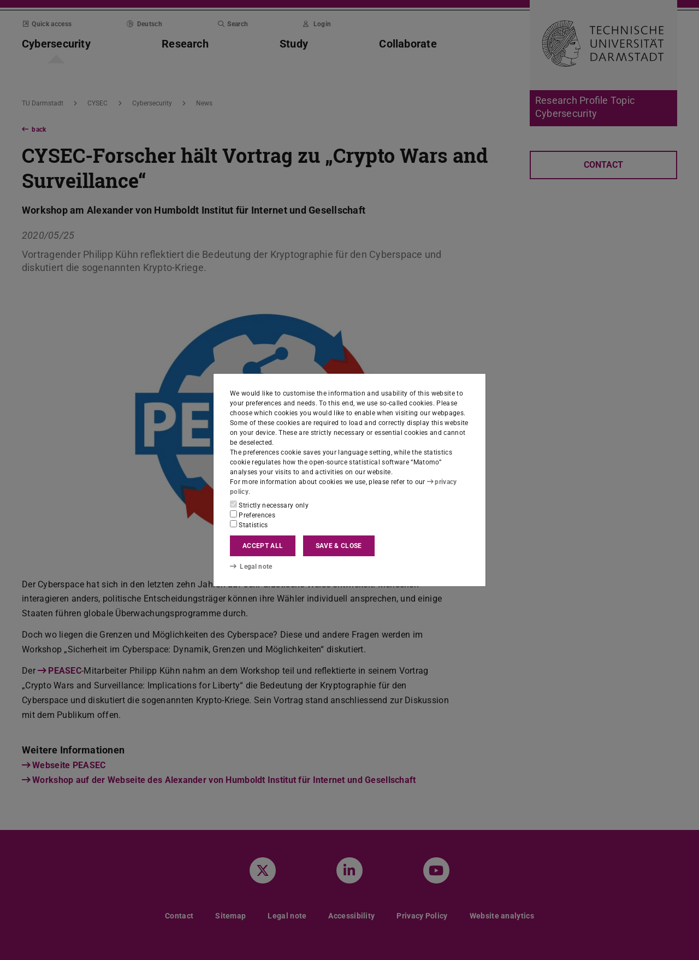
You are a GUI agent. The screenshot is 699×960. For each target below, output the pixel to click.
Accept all (262, 546)
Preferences (252, 514)
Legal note (251, 566)
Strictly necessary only (269, 504)
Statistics (249, 524)
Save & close (339, 546)
